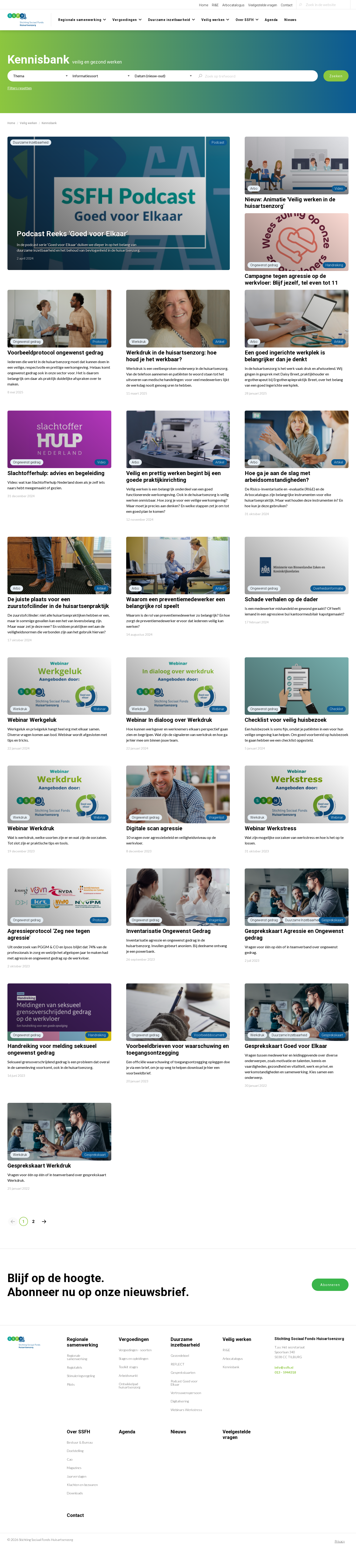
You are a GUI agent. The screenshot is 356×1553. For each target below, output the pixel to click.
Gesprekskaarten (183, 1372)
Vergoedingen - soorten (135, 1350)
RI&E (215, 5)
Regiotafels (74, 1367)
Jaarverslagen (76, 1476)
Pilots (71, 1384)
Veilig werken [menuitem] (212, 20)
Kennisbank (231, 1367)
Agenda (127, 1432)
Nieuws (178, 1432)
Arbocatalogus (233, 5)
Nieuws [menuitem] (290, 20)
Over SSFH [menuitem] (245, 20)
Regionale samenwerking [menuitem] (80, 20)
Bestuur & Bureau (80, 1442)
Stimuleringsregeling (81, 1376)
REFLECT (177, 1364)
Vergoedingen (134, 1339)
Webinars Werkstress (186, 1410)
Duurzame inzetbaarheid (185, 1342)
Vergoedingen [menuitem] (124, 20)
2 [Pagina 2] (33, 1221)
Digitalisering (180, 1401)
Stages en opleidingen (133, 1359)
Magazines (74, 1468)
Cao (70, 1459)
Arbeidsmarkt (128, 1375)
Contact (286, 5)
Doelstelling (75, 1451)
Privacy (340, 1541)
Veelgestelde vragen (262, 5)
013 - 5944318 (285, 1372)
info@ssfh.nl (284, 1367)
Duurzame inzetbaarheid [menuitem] (169, 20)
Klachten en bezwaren (82, 1485)
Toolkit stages (128, 1367)
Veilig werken (28, 123)
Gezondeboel (180, 1355)
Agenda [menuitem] (271, 20)
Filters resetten (19, 88)
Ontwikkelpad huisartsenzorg (129, 1385)
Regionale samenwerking (82, 1342)
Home (203, 5)
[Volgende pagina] (44, 1221)
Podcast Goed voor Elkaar (184, 1382)
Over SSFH (78, 1432)
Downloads (75, 1493)
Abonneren (330, 1285)
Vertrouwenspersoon (186, 1393)
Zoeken (335, 76)
